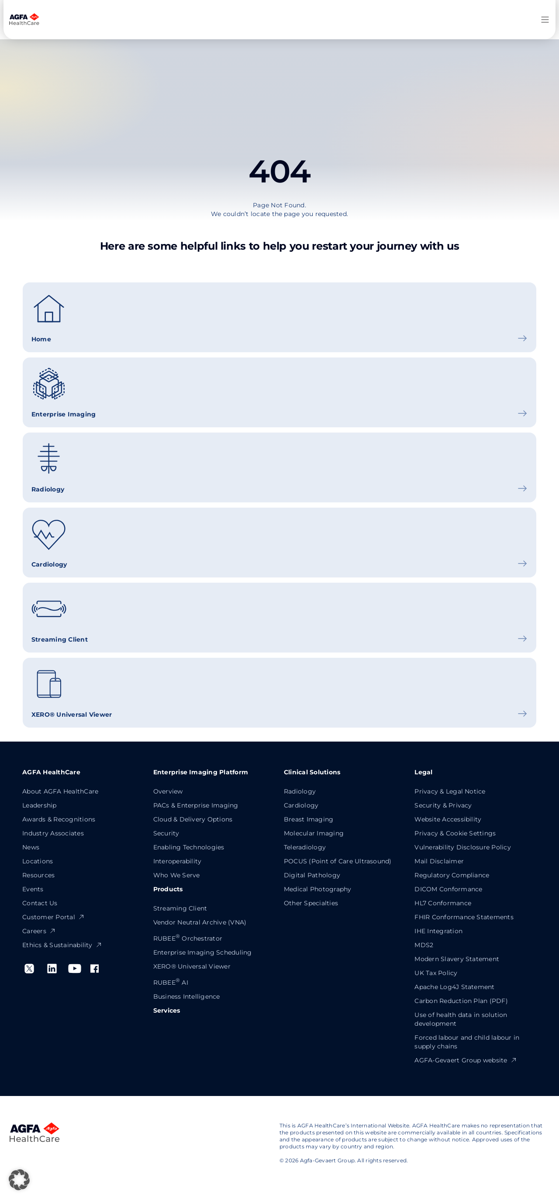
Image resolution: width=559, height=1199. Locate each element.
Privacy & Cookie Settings (455, 833)
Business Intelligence (186, 996)
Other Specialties (311, 903)
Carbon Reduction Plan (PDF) (460, 1001)
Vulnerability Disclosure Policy (462, 847)
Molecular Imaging (314, 833)
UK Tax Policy (435, 973)
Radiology (300, 791)
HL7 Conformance (442, 903)
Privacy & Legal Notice (449, 791)
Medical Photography (318, 889)
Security (166, 833)
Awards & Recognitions (58, 819)
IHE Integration (438, 931)
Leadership (39, 805)
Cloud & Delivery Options (193, 819)
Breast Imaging (308, 819)
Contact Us (39, 903)
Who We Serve (176, 875)
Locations (37, 861)
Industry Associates (53, 833)
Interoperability (177, 861)
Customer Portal (53, 917)
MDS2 (423, 945)
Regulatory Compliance (451, 875)
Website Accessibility (447, 819)
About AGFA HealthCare (60, 791)
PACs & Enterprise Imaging (195, 805)
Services (166, 1010)
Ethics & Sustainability (62, 945)
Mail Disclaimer (439, 861)
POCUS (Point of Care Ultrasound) (338, 861)
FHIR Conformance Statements (463, 917)
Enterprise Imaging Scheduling (202, 952)
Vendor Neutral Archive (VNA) (200, 922)
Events (32, 889)
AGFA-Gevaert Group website (465, 1060)
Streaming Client (180, 908)
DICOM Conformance (448, 889)
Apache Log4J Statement (454, 987)
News (30, 847)
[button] (19, 1180)
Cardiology (301, 805)
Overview (168, 791)
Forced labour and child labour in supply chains (466, 1042)
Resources (38, 875)
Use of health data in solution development (460, 1019)
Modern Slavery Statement (456, 959)
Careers (39, 931)
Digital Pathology (312, 875)
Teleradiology (305, 847)
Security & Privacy (443, 805)
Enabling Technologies (188, 847)
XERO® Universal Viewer (192, 966)
